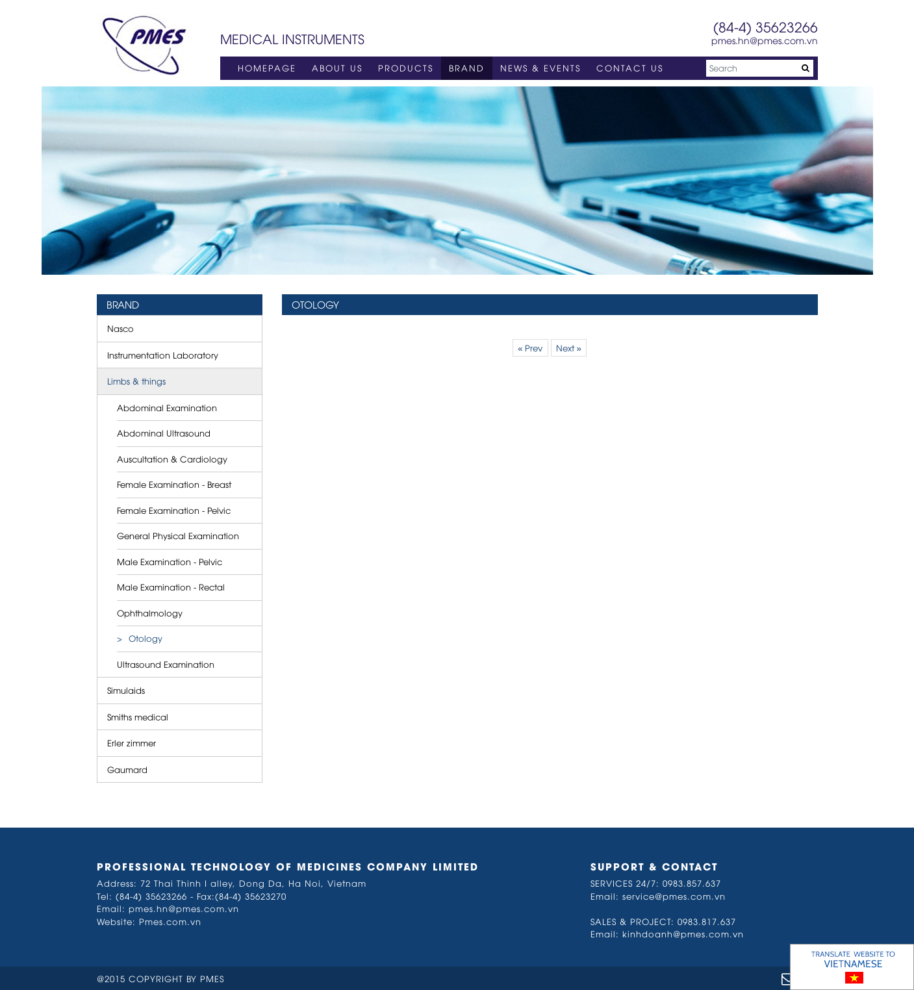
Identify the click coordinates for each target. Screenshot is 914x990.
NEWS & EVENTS (540, 67)
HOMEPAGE (267, 67)
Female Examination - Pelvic (174, 510)
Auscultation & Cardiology (172, 458)
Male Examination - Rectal (171, 586)
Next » (568, 347)
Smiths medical (137, 716)
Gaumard (127, 769)
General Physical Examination (178, 535)
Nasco (120, 328)
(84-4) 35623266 (765, 26)
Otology (145, 638)
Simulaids (126, 690)
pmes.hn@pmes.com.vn (764, 40)
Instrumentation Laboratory (162, 355)
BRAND (467, 67)
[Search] (759, 68)
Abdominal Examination (167, 407)
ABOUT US (337, 67)
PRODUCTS (405, 67)
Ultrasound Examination (165, 664)
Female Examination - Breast (174, 484)
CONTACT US (629, 67)
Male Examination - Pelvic (169, 561)
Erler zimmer (131, 742)
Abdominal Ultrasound (163, 432)
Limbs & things (136, 381)
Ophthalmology (150, 612)
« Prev (530, 347)
